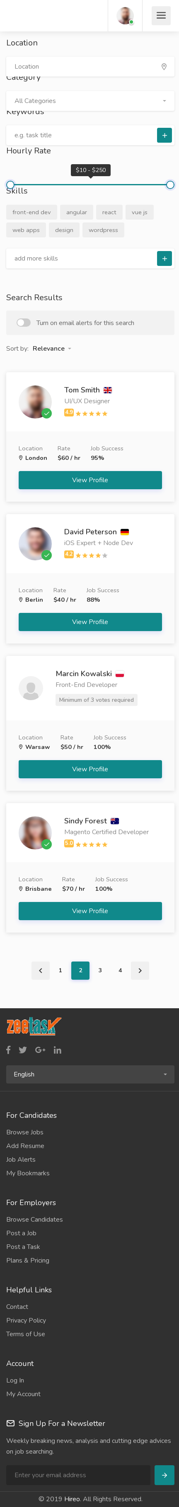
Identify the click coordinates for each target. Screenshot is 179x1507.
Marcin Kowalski (90, 674)
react (109, 212)
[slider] (10, 185)
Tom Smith (88, 390)
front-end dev (31, 212)
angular (76, 212)
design (64, 230)
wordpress (103, 230)
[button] (90, 101)
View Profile (91, 480)
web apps (26, 230)
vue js (140, 212)
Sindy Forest (91, 821)
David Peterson (96, 532)
